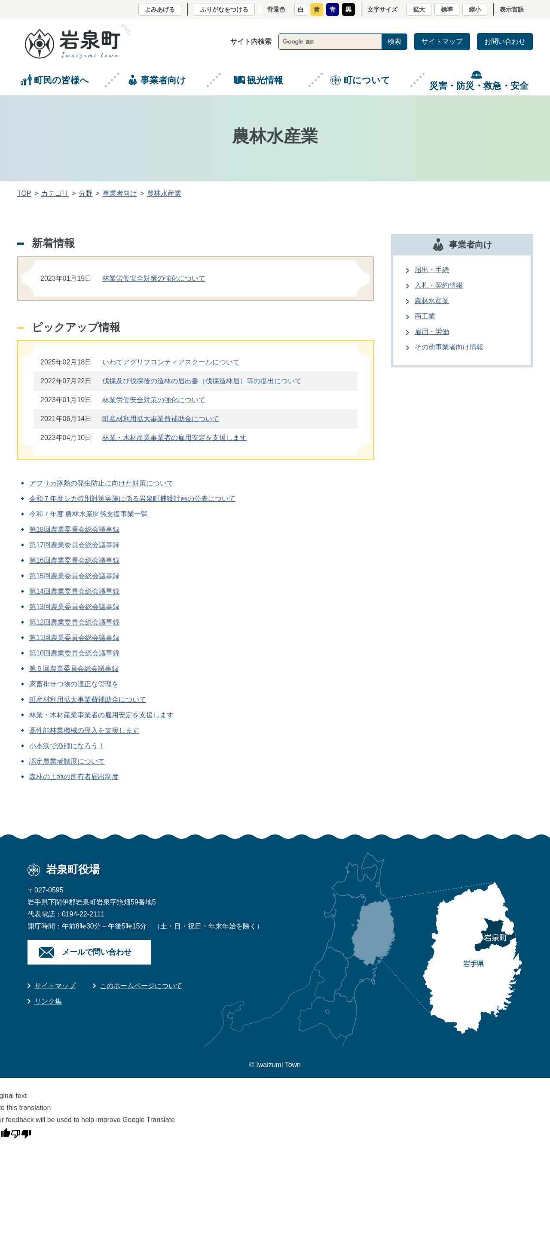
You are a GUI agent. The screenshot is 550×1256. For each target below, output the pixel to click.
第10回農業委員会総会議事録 (74, 653)
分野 (85, 193)
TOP (24, 193)
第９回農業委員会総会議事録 (74, 668)
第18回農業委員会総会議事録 (74, 529)
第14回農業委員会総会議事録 (74, 591)
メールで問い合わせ (96, 952)
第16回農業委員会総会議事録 (74, 560)
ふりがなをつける (224, 9)
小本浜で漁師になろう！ (67, 745)
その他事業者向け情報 (449, 347)
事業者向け (163, 80)
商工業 (425, 316)
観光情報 (265, 80)
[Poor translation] (21, 1132)
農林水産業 (164, 193)
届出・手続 (432, 269)
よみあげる (160, 9)
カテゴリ (55, 193)
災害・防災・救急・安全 (479, 86)
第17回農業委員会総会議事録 (74, 545)
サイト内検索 (251, 41)
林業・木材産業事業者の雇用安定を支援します (174, 437)
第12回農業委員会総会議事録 (74, 622)
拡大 (419, 9)
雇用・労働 (432, 331)
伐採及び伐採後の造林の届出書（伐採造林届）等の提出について (202, 381)
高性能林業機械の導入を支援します (84, 730)
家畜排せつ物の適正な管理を (74, 684)
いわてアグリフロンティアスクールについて (171, 362)
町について (366, 80)
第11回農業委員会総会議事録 (74, 637)
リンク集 (48, 1001)
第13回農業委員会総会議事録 (74, 606)
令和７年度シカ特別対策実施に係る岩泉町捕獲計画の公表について (132, 498)
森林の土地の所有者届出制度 (74, 776)
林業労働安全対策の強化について (153, 278)
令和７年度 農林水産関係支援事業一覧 (88, 514)
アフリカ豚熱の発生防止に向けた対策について (101, 483)
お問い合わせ (505, 41)
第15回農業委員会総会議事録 (74, 575)
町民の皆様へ (61, 80)
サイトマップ (442, 41)
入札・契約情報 (439, 285)
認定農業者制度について (67, 761)
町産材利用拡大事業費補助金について (160, 418)
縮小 (475, 9)
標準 (447, 9)
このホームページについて (141, 985)
